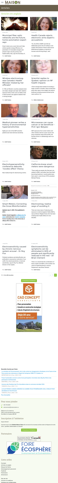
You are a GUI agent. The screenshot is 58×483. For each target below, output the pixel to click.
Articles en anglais (6, 465)
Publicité (3, 471)
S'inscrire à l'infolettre (29, 280)
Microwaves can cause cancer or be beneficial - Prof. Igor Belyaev (43, 124)
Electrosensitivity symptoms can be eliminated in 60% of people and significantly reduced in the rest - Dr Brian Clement (42, 252)
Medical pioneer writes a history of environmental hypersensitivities (14, 124)
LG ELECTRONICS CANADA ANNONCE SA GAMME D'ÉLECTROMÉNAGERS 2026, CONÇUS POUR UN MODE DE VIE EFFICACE (28, 390)
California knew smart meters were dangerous (42, 165)
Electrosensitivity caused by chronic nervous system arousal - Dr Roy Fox (14, 249)
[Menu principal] (2, 2)
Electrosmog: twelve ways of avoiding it (41, 205)
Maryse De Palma (6, 467)
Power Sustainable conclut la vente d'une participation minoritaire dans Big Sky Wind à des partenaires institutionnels (26, 378)
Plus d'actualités (5, 395)
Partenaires (4, 473)
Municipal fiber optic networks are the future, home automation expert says (14, 38)
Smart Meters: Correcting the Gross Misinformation (14, 205)
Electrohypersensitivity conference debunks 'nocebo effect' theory (13, 166)
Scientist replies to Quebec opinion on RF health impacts (42, 80)
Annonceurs (4, 474)
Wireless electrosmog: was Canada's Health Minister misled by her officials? (13, 81)
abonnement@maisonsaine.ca (11, 407)
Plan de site (4, 478)
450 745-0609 (6, 405)
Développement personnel (8, 469)
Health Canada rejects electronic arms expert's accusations (42, 37)
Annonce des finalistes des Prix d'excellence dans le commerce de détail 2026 (23, 384)
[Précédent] (50, 275)
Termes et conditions (7, 480)
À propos (3, 463)
